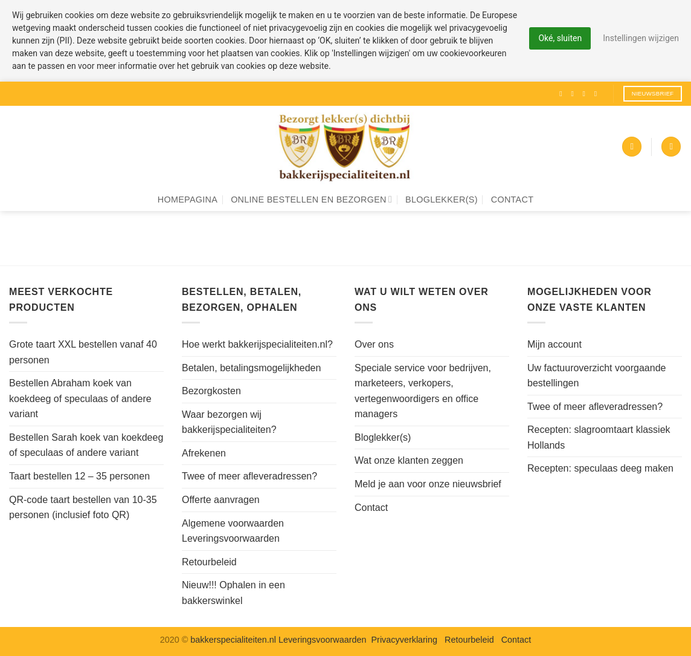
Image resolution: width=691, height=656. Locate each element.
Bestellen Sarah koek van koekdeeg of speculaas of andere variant (86, 445)
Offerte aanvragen (221, 500)
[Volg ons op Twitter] (586, 93)
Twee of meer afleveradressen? (249, 476)
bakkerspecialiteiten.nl (234, 640)
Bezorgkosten (211, 391)
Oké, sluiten (560, 38)
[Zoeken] (671, 147)
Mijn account (554, 344)
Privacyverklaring (404, 640)
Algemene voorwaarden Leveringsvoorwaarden (233, 531)
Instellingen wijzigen (641, 38)
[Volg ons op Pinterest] (598, 93)
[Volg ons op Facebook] (563, 93)
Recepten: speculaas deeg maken (600, 468)
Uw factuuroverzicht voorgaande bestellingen (596, 376)
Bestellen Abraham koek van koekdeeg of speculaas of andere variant (80, 398)
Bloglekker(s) (441, 199)
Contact (512, 199)
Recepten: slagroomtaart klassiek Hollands (598, 437)
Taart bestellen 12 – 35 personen (79, 476)
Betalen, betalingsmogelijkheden (251, 368)
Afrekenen (204, 453)
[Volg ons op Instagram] (574, 93)
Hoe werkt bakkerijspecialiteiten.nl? (257, 344)
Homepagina (187, 199)
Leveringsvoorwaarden (322, 640)
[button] (631, 147)
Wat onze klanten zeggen (409, 460)
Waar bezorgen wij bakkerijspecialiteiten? (229, 422)
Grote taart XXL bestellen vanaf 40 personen (83, 352)
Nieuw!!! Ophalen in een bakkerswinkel (233, 593)
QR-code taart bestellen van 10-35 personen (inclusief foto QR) (83, 508)
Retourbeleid (209, 562)
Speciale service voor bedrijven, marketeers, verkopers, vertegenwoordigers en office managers (423, 391)
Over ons (374, 344)
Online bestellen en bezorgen (311, 199)
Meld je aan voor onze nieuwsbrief (428, 484)
